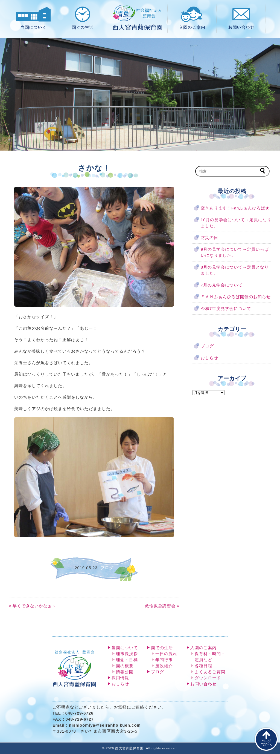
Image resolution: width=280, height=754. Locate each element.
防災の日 (209, 237)
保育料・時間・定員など (210, 657)
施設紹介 (164, 666)
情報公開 (124, 672)
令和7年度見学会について (226, 308)
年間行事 (164, 660)
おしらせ (209, 358)
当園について (125, 648)
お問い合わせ (203, 684)
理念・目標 (127, 660)
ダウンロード (208, 678)
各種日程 (203, 666)
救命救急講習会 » (162, 606)
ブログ (207, 346)
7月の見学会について (222, 285)
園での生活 (162, 648)
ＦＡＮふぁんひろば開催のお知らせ (236, 297)
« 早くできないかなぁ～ (32, 606)
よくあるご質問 (210, 672)
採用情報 (120, 678)
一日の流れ (166, 654)
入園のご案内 (203, 648)
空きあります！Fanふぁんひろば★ (235, 208)
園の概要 (124, 666)
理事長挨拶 (127, 654)
